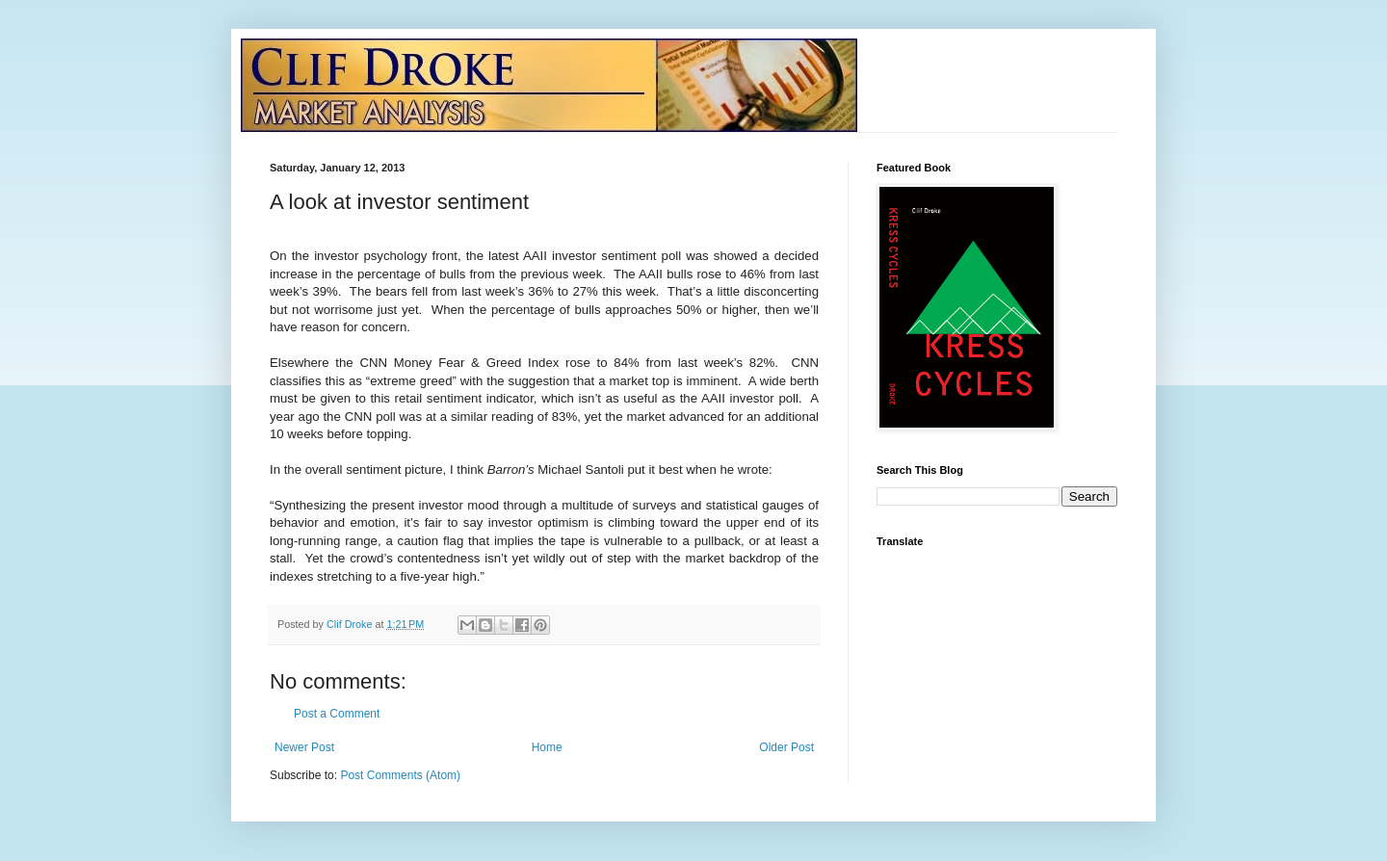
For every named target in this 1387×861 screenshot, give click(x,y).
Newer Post (304, 747)
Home (547, 747)
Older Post (786, 747)
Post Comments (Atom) (400, 775)
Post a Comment (336, 713)
